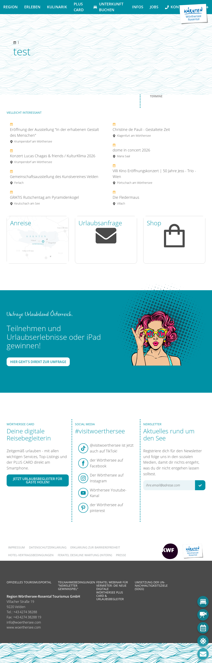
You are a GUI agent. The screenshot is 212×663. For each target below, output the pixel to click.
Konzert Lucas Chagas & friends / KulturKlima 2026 (52, 156)
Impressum (16, 547)
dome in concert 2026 (131, 150)
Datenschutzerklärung (47, 547)
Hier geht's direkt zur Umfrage (38, 362)
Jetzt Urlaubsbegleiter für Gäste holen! (37, 480)
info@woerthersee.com (24, 622)
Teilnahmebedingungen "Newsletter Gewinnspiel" (76, 585)
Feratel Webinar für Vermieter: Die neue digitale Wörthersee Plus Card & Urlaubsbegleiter (112, 590)
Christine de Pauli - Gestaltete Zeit (141, 130)
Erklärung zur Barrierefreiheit (95, 547)
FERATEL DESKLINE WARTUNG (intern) (85, 555)
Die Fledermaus (126, 197)
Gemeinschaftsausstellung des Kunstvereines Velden (54, 177)
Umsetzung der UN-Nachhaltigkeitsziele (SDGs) (151, 585)
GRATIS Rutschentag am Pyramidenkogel (44, 197)
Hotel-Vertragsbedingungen (31, 555)
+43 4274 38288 (25, 612)
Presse (121, 555)
